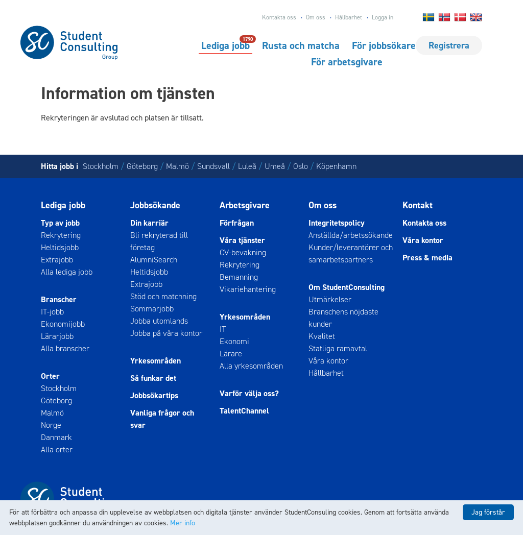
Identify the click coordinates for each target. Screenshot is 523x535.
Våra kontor (328, 360)
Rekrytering (61, 235)
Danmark (56, 437)
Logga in (382, 17)
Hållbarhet (348, 17)
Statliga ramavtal (337, 348)
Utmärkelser (329, 299)
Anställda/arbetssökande (350, 235)
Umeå (275, 166)
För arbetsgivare (347, 61)
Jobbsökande (155, 205)
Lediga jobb (225, 45)
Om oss (315, 17)
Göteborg (142, 166)
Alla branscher (65, 348)
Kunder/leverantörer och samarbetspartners (350, 253)
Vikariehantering (248, 289)
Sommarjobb (152, 308)
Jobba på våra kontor (166, 333)
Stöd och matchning (163, 296)
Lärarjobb (57, 336)
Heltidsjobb (60, 247)
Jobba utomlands (159, 320)
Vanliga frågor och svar (162, 418)
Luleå (247, 166)
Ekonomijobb (63, 324)
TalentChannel (244, 410)
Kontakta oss (279, 17)
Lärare (231, 353)
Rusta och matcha (301, 45)
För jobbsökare (384, 45)
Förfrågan (237, 222)
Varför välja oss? (249, 393)
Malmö (177, 166)
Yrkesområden (155, 360)
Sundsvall (213, 166)
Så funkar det (153, 378)
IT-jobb (52, 311)
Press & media (427, 257)
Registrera (449, 45)
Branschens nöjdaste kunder (343, 317)
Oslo (300, 166)
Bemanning (239, 277)
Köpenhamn (336, 166)
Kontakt (417, 205)
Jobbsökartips (154, 395)
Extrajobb (57, 259)
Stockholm (100, 166)
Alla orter (57, 449)
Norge (51, 425)
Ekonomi (234, 341)
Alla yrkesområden (251, 365)
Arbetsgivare (245, 205)
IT (223, 329)
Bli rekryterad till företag (159, 241)
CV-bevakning (243, 252)
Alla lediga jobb (66, 271)
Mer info (182, 523)
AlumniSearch (153, 259)
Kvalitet (321, 336)
